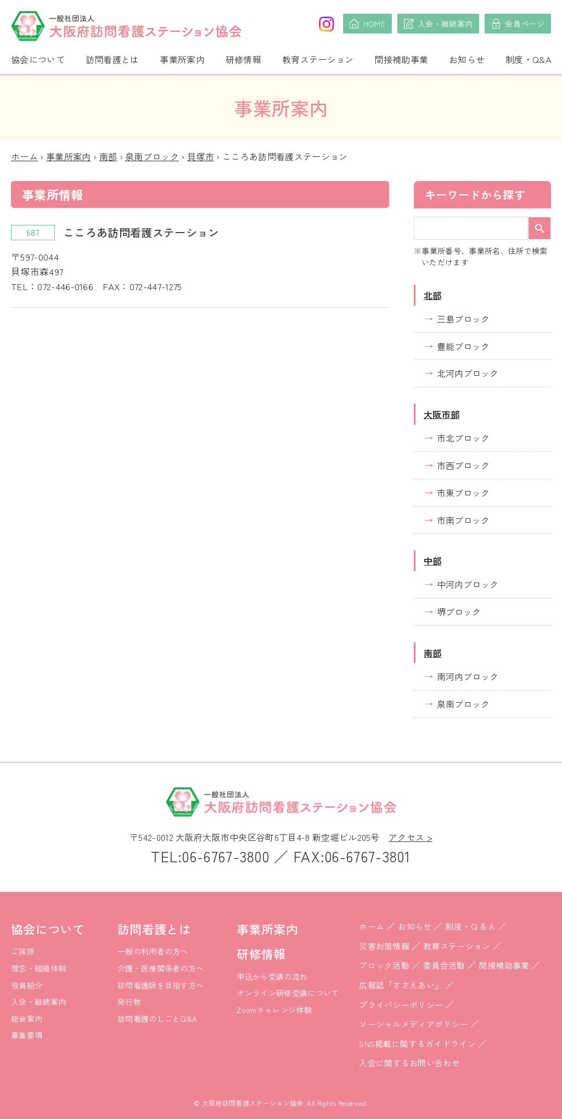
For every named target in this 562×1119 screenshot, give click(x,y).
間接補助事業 (401, 59)
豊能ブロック (463, 346)
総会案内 (26, 1018)
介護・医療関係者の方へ (160, 968)
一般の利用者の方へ (152, 951)
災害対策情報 (384, 946)
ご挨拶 (23, 951)
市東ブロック (463, 492)
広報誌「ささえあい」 (401, 985)
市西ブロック (463, 465)
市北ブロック (463, 437)
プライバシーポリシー (401, 1004)
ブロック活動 (384, 965)
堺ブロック (459, 611)
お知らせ (467, 59)
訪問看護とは (112, 59)
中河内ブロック (467, 584)
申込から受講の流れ (272, 976)
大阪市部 (441, 414)
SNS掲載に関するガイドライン (417, 1043)
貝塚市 (200, 156)
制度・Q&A (528, 59)
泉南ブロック (152, 156)
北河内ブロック (467, 373)
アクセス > (410, 837)
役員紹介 (26, 985)
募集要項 (26, 1035)
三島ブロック (463, 318)
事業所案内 (182, 59)
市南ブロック (463, 520)
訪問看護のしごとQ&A (157, 1018)
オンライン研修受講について (288, 992)
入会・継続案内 (38, 1001)
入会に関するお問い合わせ (409, 1063)
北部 (433, 295)
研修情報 (243, 59)
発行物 (129, 1001)
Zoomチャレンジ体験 (274, 1009)
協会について (38, 59)
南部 (108, 156)
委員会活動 (444, 965)
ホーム (24, 156)
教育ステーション (318, 59)
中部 (433, 560)
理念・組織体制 (38, 968)
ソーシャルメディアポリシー (413, 1024)
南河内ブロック (467, 676)
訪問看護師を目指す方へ (160, 985)
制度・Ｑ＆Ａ (470, 926)
